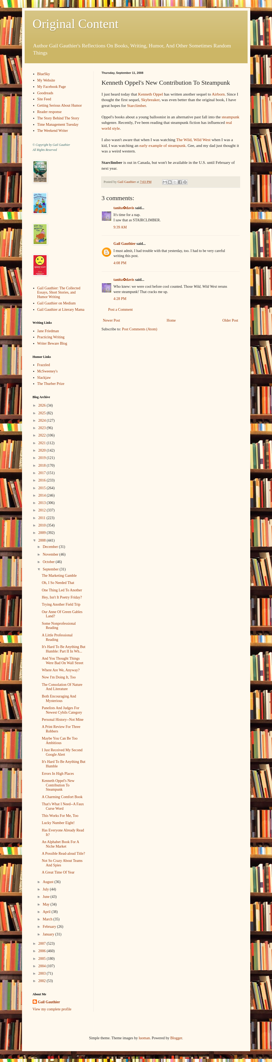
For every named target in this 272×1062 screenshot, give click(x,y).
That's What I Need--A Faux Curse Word (63, 806)
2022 (42, 435)
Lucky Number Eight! (58, 823)
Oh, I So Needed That (58, 583)
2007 (42, 944)
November (51, 554)
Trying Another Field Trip (61, 604)
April (47, 912)
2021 (42, 443)
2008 (42, 540)
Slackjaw (44, 378)
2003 (42, 973)
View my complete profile (52, 1009)
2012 (42, 510)
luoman (144, 1038)
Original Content (76, 24)
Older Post (230, 320)
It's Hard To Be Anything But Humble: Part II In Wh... (63, 649)
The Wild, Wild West (193, 139)
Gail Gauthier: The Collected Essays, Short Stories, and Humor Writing (58, 292)
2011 (42, 518)
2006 (42, 951)
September (51, 569)
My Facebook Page (51, 87)
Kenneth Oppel (150, 94)
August (48, 882)
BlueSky (43, 74)
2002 (42, 981)
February (50, 927)
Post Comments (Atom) (139, 329)
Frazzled (43, 365)
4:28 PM (120, 299)
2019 (42, 458)
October (49, 562)
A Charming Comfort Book (62, 797)
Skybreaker (150, 99)
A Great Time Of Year (58, 872)
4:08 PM (120, 263)
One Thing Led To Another (62, 590)
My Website (46, 80)
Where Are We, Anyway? (60, 670)
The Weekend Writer (52, 131)
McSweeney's (47, 371)
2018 (42, 465)
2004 (42, 966)
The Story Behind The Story (58, 118)
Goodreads (45, 93)
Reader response (49, 112)
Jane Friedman (48, 331)
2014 (42, 495)
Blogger (176, 1038)
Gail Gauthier (125, 244)
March (48, 919)
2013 (42, 503)
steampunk (230, 117)
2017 (42, 473)
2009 (42, 533)
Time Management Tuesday (58, 125)
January (49, 934)
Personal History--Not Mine (62, 720)
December (51, 547)
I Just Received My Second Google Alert (62, 752)
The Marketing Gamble (59, 576)
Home (171, 320)
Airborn (218, 94)
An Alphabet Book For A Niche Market (60, 844)
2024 (42, 420)
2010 (42, 525)
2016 (42, 480)
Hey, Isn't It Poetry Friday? (62, 597)
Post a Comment (120, 310)
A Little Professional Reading (57, 637)
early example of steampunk (162, 145)
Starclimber (136, 105)
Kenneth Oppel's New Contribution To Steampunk (58, 785)
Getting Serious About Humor (59, 105)
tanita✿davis (124, 208)
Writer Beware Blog (52, 343)
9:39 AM (120, 227)
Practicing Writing (50, 337)
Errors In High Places (58, 774)
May (46, 904)
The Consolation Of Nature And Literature (62, 687)
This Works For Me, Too (60, 816)
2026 (42, 405)
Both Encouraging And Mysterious (59, 698)
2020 (42, 450)
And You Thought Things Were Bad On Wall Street (62, 660)
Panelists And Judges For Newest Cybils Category (62, 710)
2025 (42, 413)
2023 (42, 428)
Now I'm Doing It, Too (59, 677)
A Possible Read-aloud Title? (63, 854)
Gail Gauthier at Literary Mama (60, 310)
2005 (42, 959)
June (46, 897)
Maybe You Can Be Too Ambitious (59, 740)
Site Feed (44, 99)
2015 (42, 488)
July (46, 889)
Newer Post (111, 320)
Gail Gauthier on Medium (56, 303)
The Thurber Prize (50, 384)
